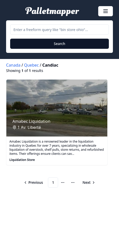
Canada (13, 65)
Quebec (31, 65)
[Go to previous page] (34, 182)
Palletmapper (52, 11)
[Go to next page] (88, 182)
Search (59, 43)
